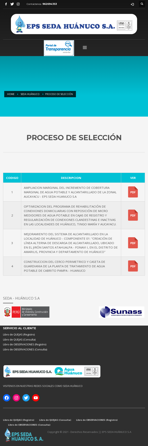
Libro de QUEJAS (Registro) (19, 334)
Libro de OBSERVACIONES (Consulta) (25, 349)
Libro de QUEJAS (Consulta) (19, 339)
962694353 (49, 3)
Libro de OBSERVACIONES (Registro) (24, 344)
